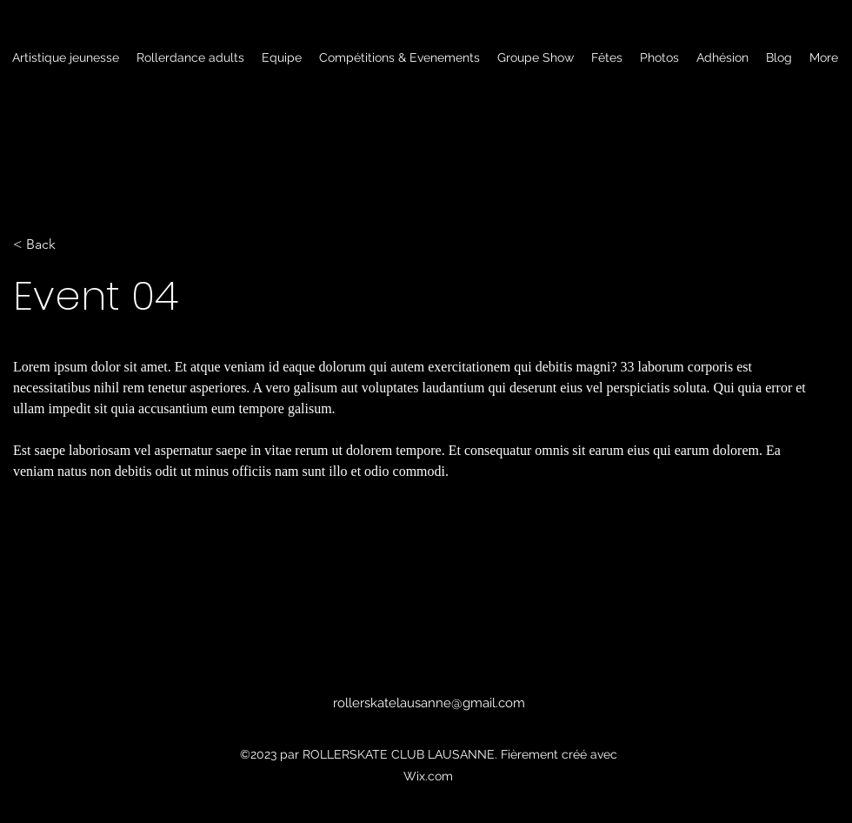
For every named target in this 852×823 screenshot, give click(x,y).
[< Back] (70, 244)
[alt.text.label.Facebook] (439, 724)
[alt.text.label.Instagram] (413, 724)
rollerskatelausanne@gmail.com (429, 703)
